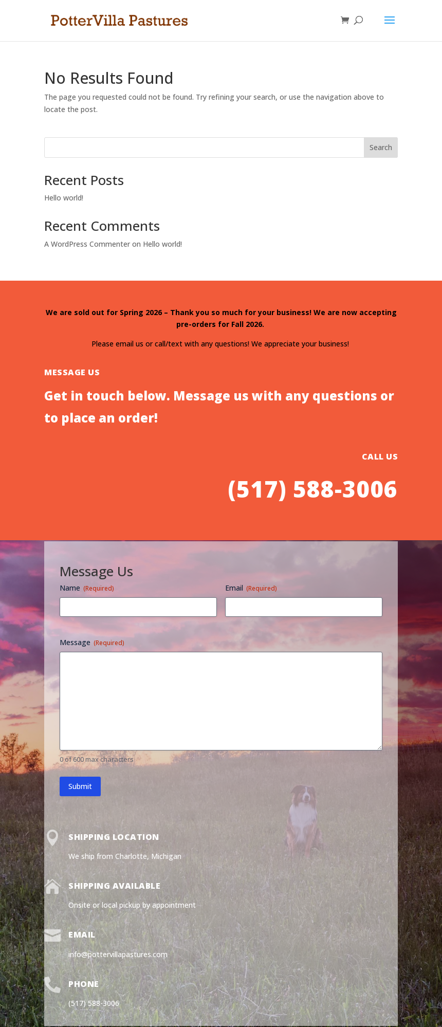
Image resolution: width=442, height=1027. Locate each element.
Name (87, 588)
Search (381, 147)
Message (92, 642)
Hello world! (63, 198)
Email (251, 588)
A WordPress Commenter (87, 244)
